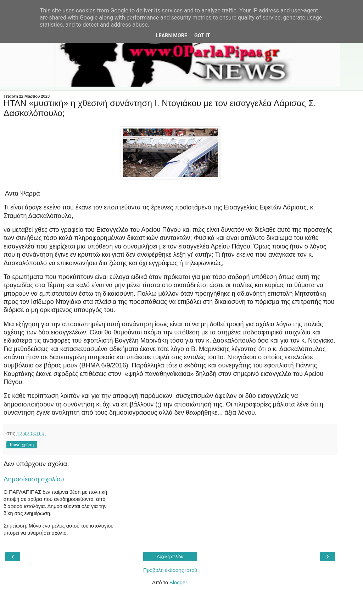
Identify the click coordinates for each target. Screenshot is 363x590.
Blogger (178, 582)
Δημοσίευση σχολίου (34, 479)
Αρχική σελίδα (170, 556)
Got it (202, 36)
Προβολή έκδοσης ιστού (170, 570)
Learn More (171, 36)
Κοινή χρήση (22, 444)
